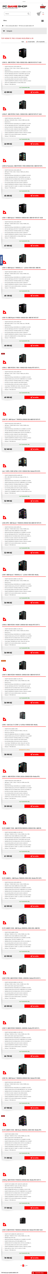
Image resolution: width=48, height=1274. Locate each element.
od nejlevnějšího (30, 41)
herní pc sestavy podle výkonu (11, 25)
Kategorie (9, 31)
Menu (5, 20)
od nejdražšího (41, 41)
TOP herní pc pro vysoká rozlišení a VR (26, 25)
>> (26, 1265)
